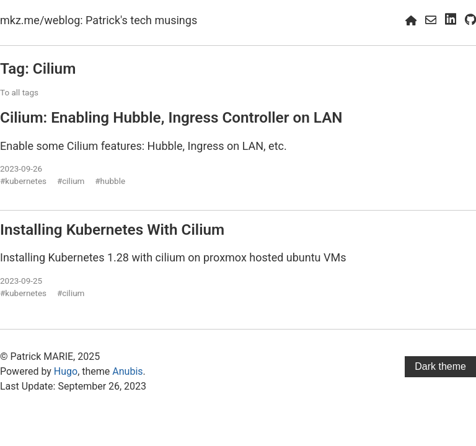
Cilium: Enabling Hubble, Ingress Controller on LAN (171, 117)
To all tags (19, 92)
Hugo (65, 371)
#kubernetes (23, 181)
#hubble (110, 181)
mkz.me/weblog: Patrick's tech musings (98, 20)
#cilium (71, 181)
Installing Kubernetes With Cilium (112, 229)
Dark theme (440, 366)
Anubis (127, 371)
